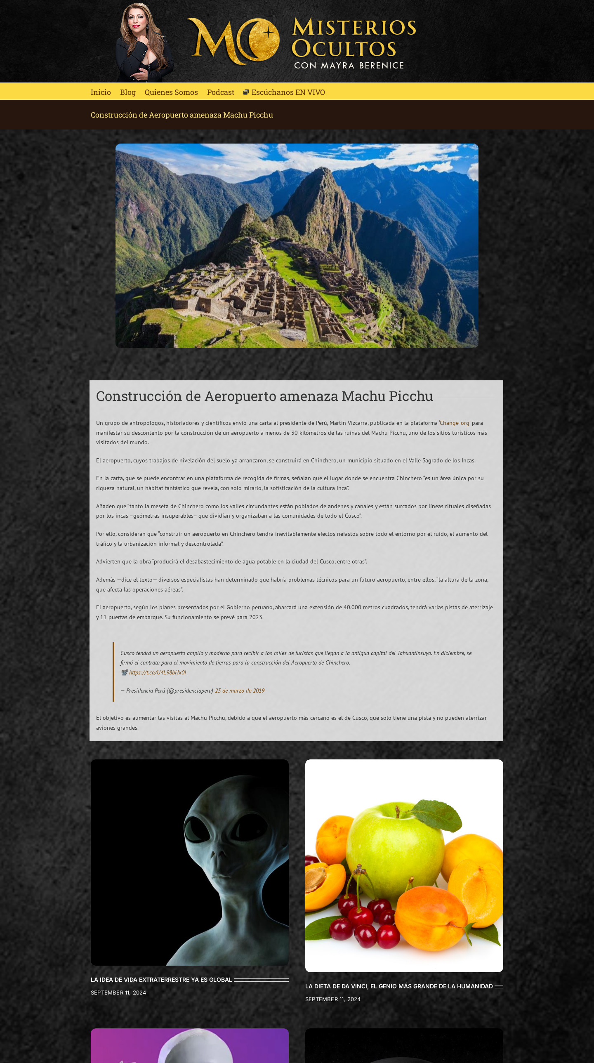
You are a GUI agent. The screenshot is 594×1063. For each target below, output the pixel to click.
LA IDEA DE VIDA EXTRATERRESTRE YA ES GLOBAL (161, 979)
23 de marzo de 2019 (239, 690)
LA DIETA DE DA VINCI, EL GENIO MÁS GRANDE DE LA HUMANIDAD (399, 986)
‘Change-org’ (454, 423)
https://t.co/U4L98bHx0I (157, 672)
